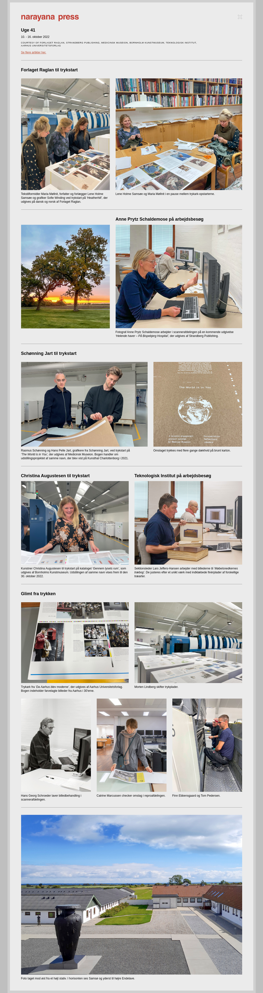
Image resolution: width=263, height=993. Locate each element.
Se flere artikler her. (33, 52)
